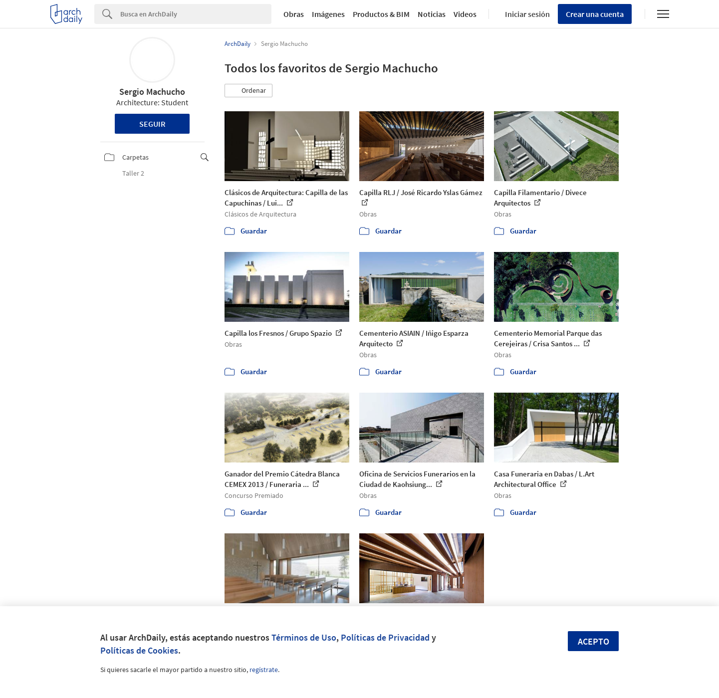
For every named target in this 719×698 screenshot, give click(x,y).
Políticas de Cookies (139, 650)
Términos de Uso (303, 637)
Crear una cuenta (595, 14)
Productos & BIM (381, 14)
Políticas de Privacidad (385, 637)
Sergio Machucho (152, 91)
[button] (248, 91)
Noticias (432, 14)
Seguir (152, 124)
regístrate (263, 669)
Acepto (593, 641)
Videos (465, 14)
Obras (293, 14)
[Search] (195, 14)
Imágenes (328, 14)
